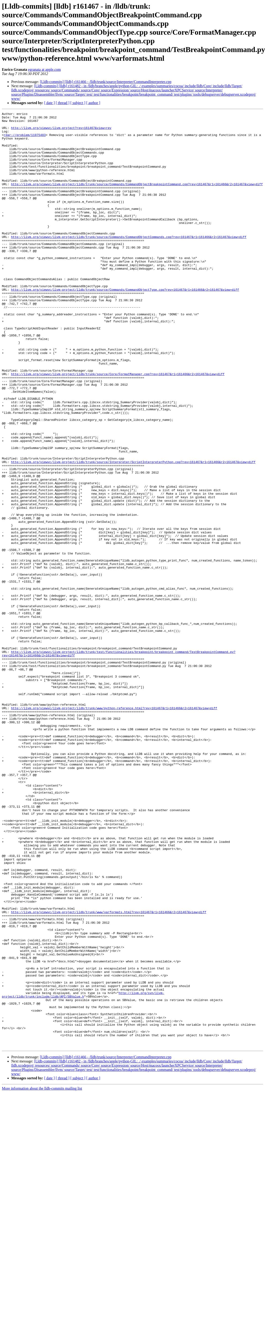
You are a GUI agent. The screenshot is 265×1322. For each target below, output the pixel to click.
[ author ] (93, 103)
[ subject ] (77, 103)
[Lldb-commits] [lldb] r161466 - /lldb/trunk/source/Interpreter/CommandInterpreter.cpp (105, 82)
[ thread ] (62, 103)
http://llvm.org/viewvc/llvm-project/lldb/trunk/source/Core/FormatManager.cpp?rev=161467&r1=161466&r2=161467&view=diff (118, 427)
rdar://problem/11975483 (25, 140)
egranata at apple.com (44, 70)
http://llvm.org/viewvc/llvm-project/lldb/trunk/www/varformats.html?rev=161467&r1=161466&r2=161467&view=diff (108, 1072)
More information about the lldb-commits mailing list (42, 1275)
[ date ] (49, 103)
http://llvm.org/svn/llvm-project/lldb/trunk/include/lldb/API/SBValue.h (83, 1171)
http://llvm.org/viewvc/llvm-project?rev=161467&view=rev (61, 131)
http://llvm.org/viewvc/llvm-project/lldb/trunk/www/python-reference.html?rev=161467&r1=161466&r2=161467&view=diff (114, 827)
